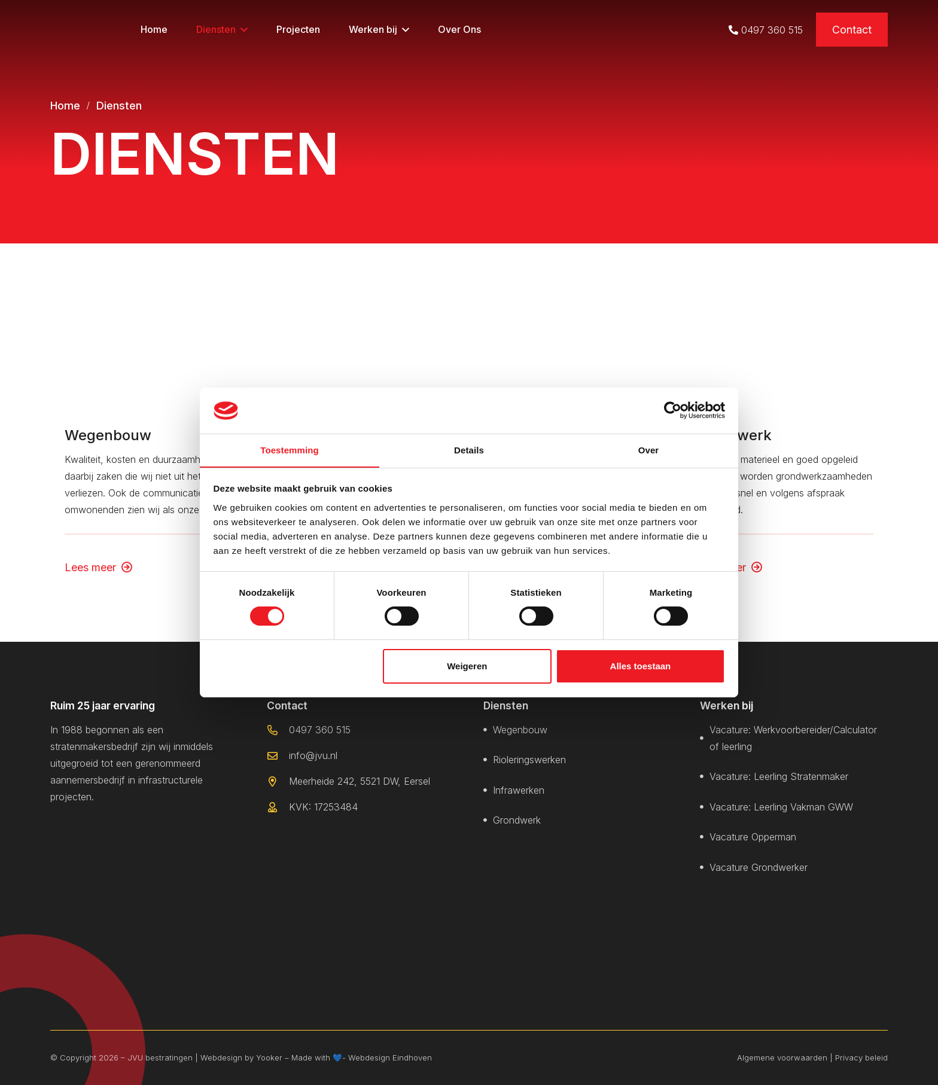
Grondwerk (517, 821)
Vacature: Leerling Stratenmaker (778, 777)
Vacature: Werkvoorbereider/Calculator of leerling (793, 738)
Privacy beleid (861, 1057)
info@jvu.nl (313, 755)
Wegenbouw (108, 434)
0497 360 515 (772, 30)
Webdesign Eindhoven (390, 1057)
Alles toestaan (640, 666)
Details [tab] (469, 449)
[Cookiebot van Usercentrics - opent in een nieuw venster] (672, 410)
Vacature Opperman (752, 837)
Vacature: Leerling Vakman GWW (781, 807)
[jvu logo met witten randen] (110, 845)
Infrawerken (518, 790)
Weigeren (467, 666)
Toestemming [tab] (289, 449)
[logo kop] (82, 30)
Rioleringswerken (529, 760)
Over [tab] (648, 449)
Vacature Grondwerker (758, 867)
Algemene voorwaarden (782, 1057)
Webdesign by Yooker (241, 1057)
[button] (244, 30)
